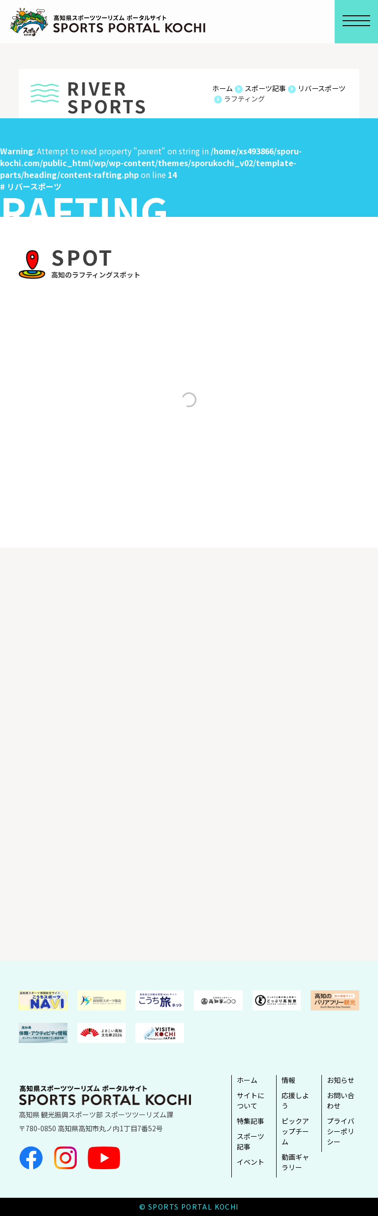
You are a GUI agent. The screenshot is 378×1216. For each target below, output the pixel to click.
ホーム (247, 1080)
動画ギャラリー (295, 1162)
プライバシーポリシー (340, 1131)
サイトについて (250, 1100)
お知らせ (340, 1080)
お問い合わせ (340, 1100)
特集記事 (250, 1121)
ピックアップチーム (295, 1131)
